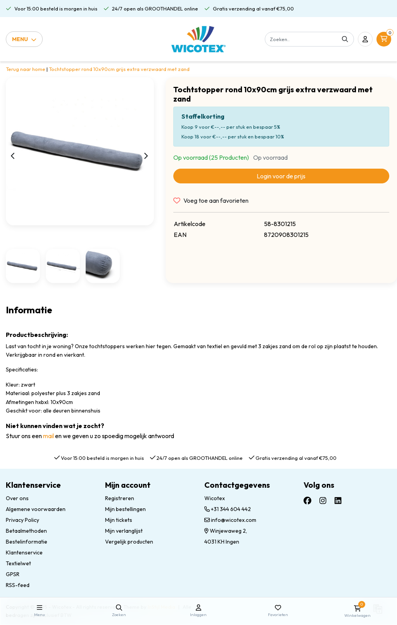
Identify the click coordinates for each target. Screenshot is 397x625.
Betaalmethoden (26, 530)
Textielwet (18, 563)
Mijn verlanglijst (124, 530)
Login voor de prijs (281, 176)
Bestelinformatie (26, 541)
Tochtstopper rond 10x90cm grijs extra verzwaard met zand (119, 69)
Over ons (17, 498)
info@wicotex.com (230, 519)
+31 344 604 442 (227, 509)
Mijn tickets (118, 519)
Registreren (119, 498)
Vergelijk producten (129, 541)
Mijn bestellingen (125, 509)
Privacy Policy (22, 519)
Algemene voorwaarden (36, 509)
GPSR (12, 574)
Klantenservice (24, 552)
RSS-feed (17, 585)
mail (48, 436)
